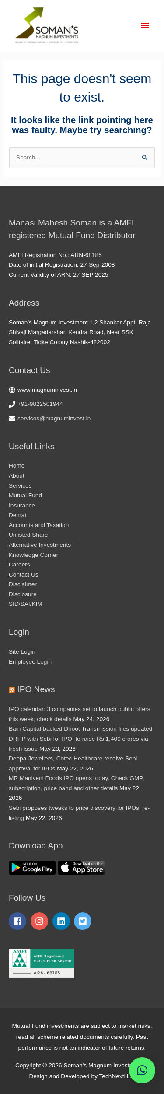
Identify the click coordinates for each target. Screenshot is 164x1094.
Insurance (22, 505)
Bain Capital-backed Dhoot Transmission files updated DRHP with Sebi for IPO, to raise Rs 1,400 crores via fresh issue (80, 738)
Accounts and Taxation (39, 525)
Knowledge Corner (33, 555)
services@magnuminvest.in (54, 418)
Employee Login (30, 661)
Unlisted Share (28, 534)
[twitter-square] (84, 921)
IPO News (36, 689)
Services (20, 485)
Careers (19, 564)
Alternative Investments (40, 545)
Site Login (22, 651)
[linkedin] (62, 921)
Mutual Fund (25, 495)
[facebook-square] (19, 921)
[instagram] (41, 921)
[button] (142, 1070)
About (16, 475)
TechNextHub (117, 1076)
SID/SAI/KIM (25, 604)
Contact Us (23, 574)
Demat (17, 515)
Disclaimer (23, 584)
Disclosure (23, 594)
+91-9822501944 (40, 404)
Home (16, 465)
